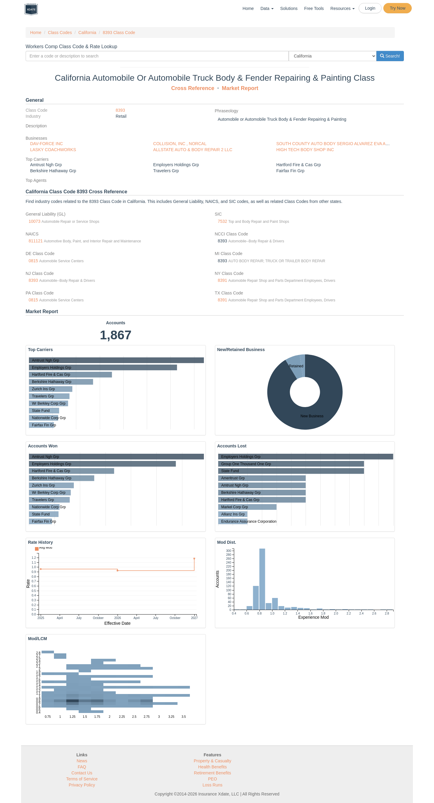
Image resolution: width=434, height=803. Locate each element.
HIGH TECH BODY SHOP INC (305, 149)
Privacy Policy (82, 785)
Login (370, 8)
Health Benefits (212, 766)
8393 (120, 110)
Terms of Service (82, 779)
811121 (36, 240)
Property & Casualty (212, 760)
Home (248, 8)
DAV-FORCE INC (46, 143)
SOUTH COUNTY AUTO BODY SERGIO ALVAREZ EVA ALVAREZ (338, 143)
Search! (390, 56)
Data (266, 8)
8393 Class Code (119, 32)
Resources (342, 8)
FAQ (82, 766)
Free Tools (314, 8)
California (87, 32)
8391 (222, 280)
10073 (34, 221)
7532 (222, 221)
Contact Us (81, 772)
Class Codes (60, 32)
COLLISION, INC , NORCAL (179, 143)
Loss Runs (212, 785)
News (82, 760)
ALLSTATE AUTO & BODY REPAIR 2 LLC (192, 149)
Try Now (397, 8)
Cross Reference (192, 88)
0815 (33, 260)
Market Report (240, 88)
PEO (212, 779)
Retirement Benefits (212, 772)
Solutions (289, 8)
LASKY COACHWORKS (53, 149)
